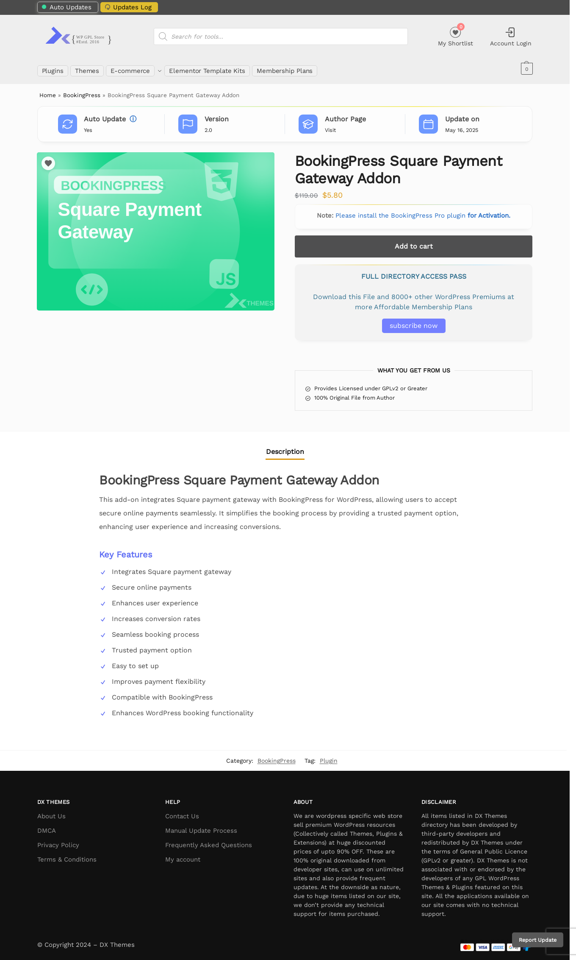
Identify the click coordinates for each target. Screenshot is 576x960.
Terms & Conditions (67, 855)
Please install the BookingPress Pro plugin (422, 211)
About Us (51, 811)
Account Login (511, 36)
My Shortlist (455, 35)
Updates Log (127, 7)
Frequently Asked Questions (208, 840)
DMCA (46, 826)
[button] (526, 68)
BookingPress (81, 90)
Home (47, 90)
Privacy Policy (58, 840)
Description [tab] (285, 447)
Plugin (329, 755)
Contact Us (182, 811)
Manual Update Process (201, 826)
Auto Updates (66, 7)
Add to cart (414, 242)
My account (182, 855)
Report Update (538, 940)
